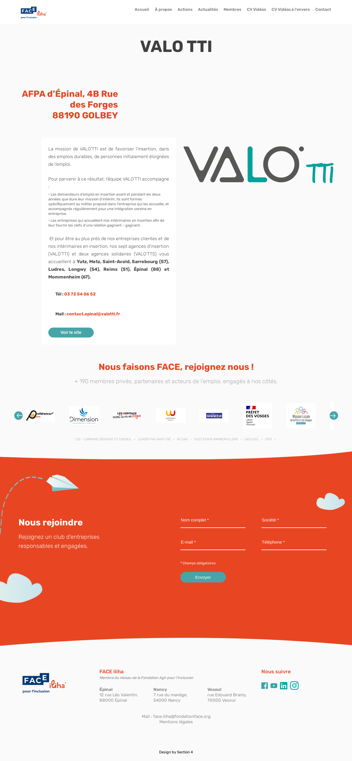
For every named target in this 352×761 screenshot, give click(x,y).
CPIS (268, 439)
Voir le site (71, 332)
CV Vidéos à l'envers (291, 9)
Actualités (208, 9)
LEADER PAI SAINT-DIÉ (154, 439)
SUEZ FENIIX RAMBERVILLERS (216, 439)
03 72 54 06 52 (80, 294)
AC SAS (182, 439)
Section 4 (185, 752)
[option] (40, 416)
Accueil (142, 9)
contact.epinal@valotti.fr (93, 313)
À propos (163, 9)
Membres (232, 9)
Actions (185, 9)
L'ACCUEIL (251, 439)
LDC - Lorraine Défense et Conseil (103, 439)
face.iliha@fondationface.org (182, 716)
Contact (323, 9)
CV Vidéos (256, 9)
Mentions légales (176, 721)
